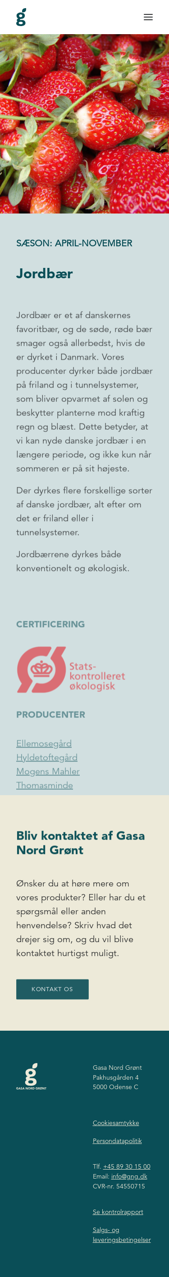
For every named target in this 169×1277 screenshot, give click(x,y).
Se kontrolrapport (118, 1212)
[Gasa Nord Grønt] (21, 17)
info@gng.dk (129, 1176)
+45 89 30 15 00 (127, 1166)
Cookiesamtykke (116, 1123)
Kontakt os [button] (52, 1004)
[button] (148, 17)
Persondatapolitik (117, 1141)
